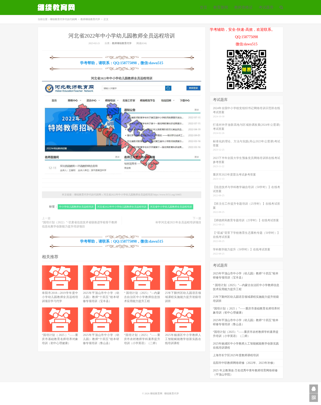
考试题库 (266, 7)
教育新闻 (220, 7)
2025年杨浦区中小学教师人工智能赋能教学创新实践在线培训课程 (183, 339)
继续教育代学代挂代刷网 (57, 7)
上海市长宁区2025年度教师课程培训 (236, 355)
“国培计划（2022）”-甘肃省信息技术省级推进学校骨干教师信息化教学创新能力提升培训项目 (79, 224)
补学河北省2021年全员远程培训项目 (178, 222)
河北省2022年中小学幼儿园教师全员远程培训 (121, 36)
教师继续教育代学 (90, 19)
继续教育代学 (171, 393)
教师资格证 (243, 7)
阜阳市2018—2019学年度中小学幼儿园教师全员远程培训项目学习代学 (60, 297)
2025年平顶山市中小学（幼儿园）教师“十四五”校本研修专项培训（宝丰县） (101, 297)
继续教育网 (156, 393)
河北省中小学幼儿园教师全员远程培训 (171, 206)
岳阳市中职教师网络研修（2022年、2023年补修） (244, 362)
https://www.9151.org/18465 (167, 194)
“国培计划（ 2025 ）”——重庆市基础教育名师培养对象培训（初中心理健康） (60, 339)
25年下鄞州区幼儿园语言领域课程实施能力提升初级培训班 (183, 297)
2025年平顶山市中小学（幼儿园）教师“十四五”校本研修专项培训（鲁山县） (101, 339)
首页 (203, 7)
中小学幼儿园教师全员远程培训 (76, 206)
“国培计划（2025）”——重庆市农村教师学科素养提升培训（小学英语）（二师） (142, 339)
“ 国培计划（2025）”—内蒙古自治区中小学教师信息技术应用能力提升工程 (142, 297)
